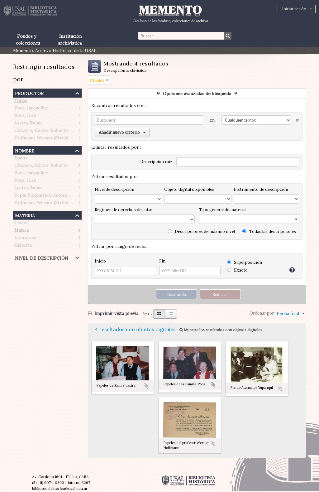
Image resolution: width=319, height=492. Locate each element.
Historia (22, 246)
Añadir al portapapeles (146, 386)
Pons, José (25, 116)
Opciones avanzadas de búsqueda (197, 93)
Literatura (25, 239)
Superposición (244, 262)
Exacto (237, 270)
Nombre (24, 150)
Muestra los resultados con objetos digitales (220, 329)
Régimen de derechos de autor (124, 209)
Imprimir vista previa (113, 313)
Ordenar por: (262, 313)
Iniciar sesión (294, 9)
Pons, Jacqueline (31, 109)
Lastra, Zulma (28, 124)
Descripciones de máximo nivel (201, 231)
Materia (25, 215)
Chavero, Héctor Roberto (41, 131)
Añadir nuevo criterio (122, 132)
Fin (162, 261)
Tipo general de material (222, 209)
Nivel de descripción (41, 257)
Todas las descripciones (269, 231)
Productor (29, 93)
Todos (20, 101)
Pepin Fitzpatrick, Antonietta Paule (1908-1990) (63, 196)
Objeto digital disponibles (189, 189)
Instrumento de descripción (261, 189)
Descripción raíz (156, 161)
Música (21, 231)
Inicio (100, 261)
